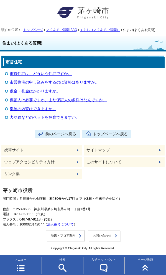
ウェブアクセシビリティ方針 (29, 162)
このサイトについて (103, 162)
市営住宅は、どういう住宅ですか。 (41, 74)
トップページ (33, 30)
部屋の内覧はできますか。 (33, 109)
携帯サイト (14, 150)
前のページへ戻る (60, 134)
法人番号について (60, 224)
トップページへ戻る (110, 134)
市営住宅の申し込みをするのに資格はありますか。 (54, 82)
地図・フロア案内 (63, 235)
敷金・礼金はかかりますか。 (35, 91)
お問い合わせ (102, 235)
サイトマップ (98, 150)
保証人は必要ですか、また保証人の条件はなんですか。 (58, 100)
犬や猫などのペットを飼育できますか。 (45, 117)
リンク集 (12, 174)
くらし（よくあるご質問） (100, 30)
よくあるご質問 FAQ (61, 30)
